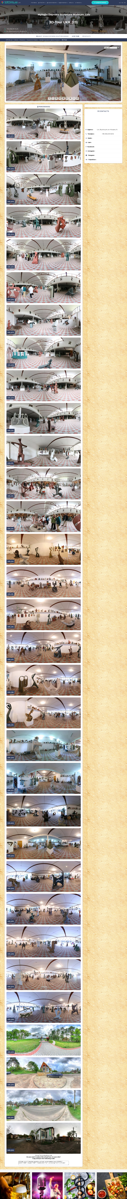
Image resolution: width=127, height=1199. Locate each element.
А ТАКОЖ (78, 2)
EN (125, 2)
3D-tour (75, 36)
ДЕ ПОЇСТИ (41, 2)
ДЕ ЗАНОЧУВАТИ (52, 2)
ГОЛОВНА (34, 2)
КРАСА (71, 2)
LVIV (19, 2)
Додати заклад (100, 2)
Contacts (87, 36)
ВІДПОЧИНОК (63, 2)
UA (120, 2)
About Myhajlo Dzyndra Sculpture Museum (52, 36)
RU (122, 2)
